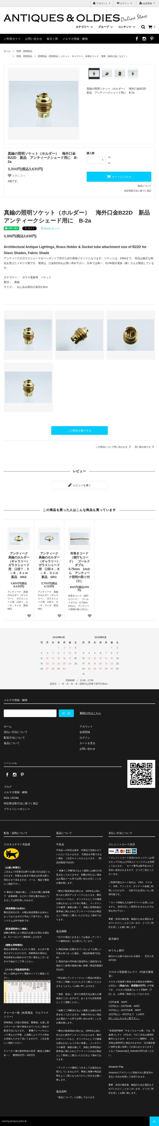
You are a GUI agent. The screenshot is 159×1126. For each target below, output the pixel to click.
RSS (6, 797)
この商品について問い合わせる (114, 447)
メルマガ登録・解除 (75, 38)
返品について (144, 186)
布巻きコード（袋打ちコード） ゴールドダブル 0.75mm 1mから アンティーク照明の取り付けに (79, 567)
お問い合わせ (33, 38)
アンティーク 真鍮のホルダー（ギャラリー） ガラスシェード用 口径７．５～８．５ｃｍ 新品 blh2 (19, 565)
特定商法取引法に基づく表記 (21, 803)
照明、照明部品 (24, 51)
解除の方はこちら (90, 713)
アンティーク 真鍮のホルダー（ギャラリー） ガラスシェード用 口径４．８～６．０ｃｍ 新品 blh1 (49, 565)
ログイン (125, 3)
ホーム (7, 51)
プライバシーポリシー (17, 809)
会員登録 (147, 3)
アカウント (102, 3)
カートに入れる (119, 177)
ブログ (8, 786)
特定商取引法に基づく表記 (137, 190)
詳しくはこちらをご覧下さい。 (124, 1018)
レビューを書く (79, 485)
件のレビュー (50, 228)
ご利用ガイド (12, 38)
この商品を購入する (79, 430)
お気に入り (16, 175)
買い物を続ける (145, 447)
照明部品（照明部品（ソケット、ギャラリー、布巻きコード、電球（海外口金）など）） (83, 56)
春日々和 (52, 38)
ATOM (15, 797)
